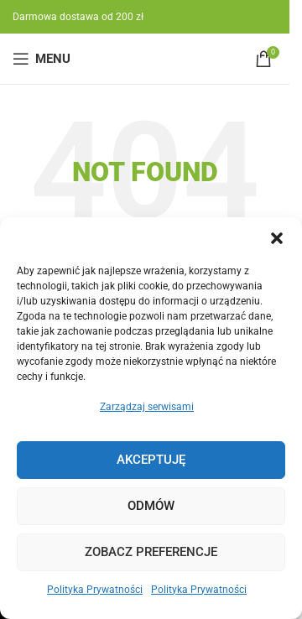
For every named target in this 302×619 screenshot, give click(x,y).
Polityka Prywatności (95, 590)
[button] (276, 238)
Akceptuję (151, 459)
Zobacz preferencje (151, 551)
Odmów (151, 505)
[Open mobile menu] (41, 58)
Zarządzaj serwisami (147, 407)
